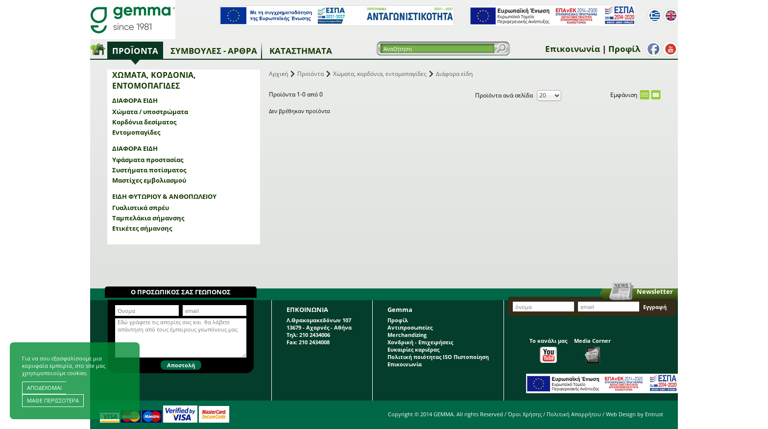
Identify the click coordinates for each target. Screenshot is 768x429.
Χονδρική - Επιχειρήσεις (420, 342)
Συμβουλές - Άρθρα (213, 50)
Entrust (654, 414)
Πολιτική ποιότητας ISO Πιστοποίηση (438, 356)
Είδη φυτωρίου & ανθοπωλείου (164, 196)
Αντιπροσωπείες (409, 327)
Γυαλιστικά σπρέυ (140, 207)
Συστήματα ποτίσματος (149, 170)
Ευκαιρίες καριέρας (413, 349)
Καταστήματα (300, 50)
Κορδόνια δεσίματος (144, 122)
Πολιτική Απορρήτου (574, 414)
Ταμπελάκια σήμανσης (148, 218)
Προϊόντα (135, 50)
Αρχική (278, 74)
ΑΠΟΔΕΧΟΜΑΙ (44, 387)
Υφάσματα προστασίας (147, 159)
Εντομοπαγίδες (136, 132)
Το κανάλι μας (548, 350)
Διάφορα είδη (135, 100)
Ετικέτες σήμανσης (142, 228)
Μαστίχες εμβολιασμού (149, 180)
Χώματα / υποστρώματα (150, 111)
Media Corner (592, 350)
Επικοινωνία (572, 48)
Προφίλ (624, 48)
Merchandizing (407, 334)
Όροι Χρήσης (525, 414)
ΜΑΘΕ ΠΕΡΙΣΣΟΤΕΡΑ (53, 400)
